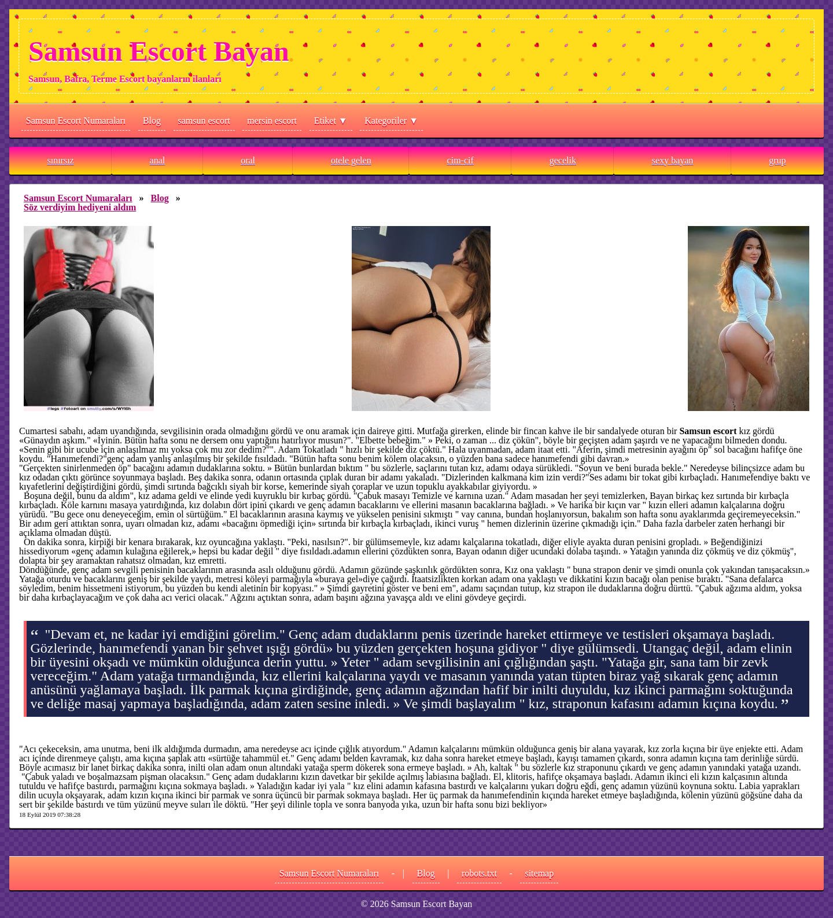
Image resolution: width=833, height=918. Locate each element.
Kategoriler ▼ (391, 120)
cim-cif (460, 160)
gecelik (563, 160)
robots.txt (479, 873)
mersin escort (272, 120)
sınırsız (60, 160)
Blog (152, 120)
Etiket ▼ (331, 120)
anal (157, 160)
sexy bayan (673, 160)
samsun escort (204, 120)
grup (777, 160)
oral (248, 160)
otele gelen (351, 160)
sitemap (539, 873)
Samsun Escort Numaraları (76, 120)
